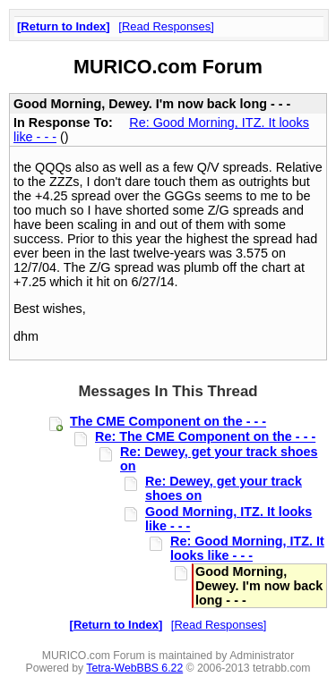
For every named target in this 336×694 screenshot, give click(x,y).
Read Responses (166, 26)
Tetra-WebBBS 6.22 (134, 668)
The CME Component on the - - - (168, 421)
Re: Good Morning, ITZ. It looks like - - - (247, 548)
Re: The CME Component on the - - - (205, 436)
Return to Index (63, 26)
